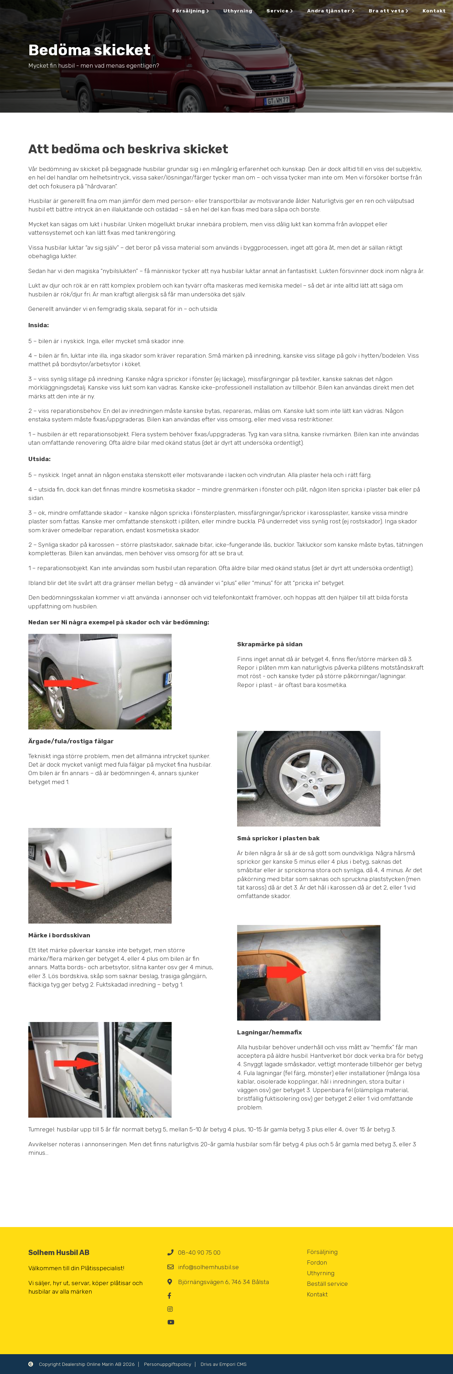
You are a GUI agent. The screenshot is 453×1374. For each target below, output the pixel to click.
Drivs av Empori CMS (224, 1364)
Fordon (317, 1262)
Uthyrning (237, 10)
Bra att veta (388, 10)
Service (279, 10)
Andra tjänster (331, 10)
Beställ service (327, 1283)
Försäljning (190, 10)
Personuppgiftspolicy (167, 1364)
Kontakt (434, 10)
